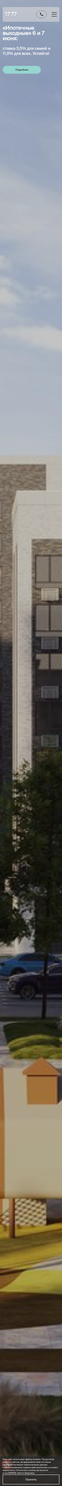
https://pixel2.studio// (15, 1452)
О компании (45, 1374)
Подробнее (21, 69)
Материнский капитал (46, 1356)
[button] (54, 173)
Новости (42, 1379)
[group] (26, 173)
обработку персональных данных (42, 1055)
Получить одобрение (31, 800)
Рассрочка (43, 1349)
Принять (31, 1479)
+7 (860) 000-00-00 (44, 1271)
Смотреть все (53, 133)
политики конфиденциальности (44, 1057)
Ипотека (42, 1343)
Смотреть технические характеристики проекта (31, 331)
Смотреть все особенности (31, 631)
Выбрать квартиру (43, 1310)
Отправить (31, 1045)
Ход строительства (46, 1320)
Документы (44, 1327)
